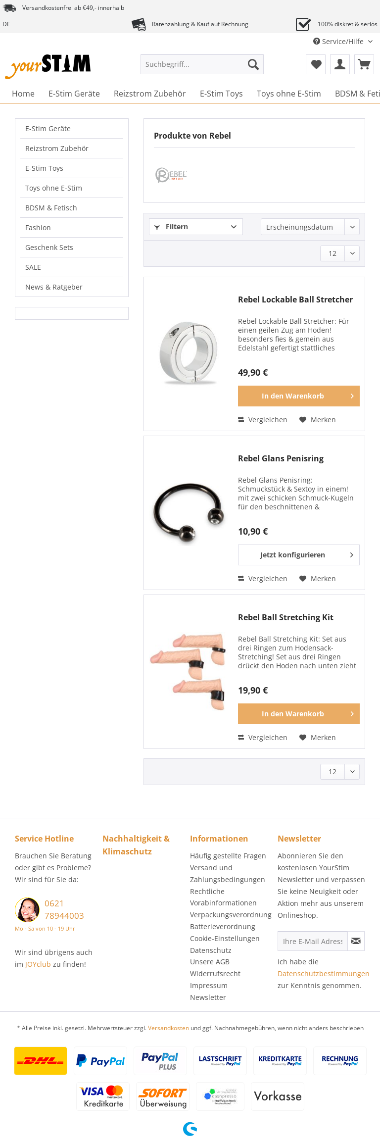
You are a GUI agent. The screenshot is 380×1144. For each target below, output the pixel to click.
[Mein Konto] (340, 64)
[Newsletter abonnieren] (356, 941)
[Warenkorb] (364, 64)
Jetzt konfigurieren (306, 553)
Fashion (38, 227)
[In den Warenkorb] (299, 396)
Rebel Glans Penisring (281, 458)
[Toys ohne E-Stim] (289, 93)
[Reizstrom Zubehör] (150, 93)
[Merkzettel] (316, 64)
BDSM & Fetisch (51, 207)
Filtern (171, 226)
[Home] (23, 93)
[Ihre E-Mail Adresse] (313, 941)
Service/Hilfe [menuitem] (339, 41)
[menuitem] (202, 69)
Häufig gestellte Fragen (228, 855)
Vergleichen (262, 419)
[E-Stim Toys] (221, 93)
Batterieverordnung (222, 926)
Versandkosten (168, 1028)
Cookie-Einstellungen (225, 938)
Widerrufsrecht (215, 973)
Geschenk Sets (49, 247)
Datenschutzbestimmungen (324, 973)
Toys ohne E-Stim (53, 188)
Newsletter (208, 997)
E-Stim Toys (44, 168)
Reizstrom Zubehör (57, 148)
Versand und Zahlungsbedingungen (227, 873)
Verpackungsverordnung (231, 914)
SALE (33, 267)
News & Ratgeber (54, 287)
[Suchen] (253, 64)
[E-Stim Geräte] (74, 93)
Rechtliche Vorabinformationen (223, 897)
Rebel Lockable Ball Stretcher (295, 300)
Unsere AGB (210, 961)
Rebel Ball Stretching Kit (285, 617)
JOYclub (38, 964)
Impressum (209, 985)
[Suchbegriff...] (202, 64)
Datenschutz (211, 950)
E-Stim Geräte (48, 128)
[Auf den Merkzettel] (317, 420)
